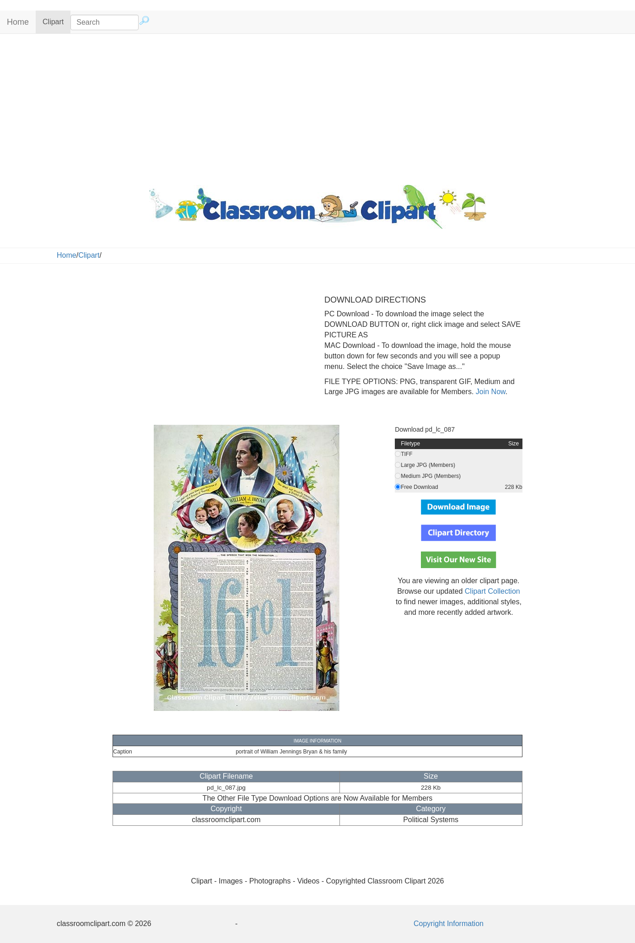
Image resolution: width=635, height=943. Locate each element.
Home (18, 22)
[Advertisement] (317, 107)
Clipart (56, 21)
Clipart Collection (492, 591)
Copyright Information (449, 923)
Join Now (489, 392)
